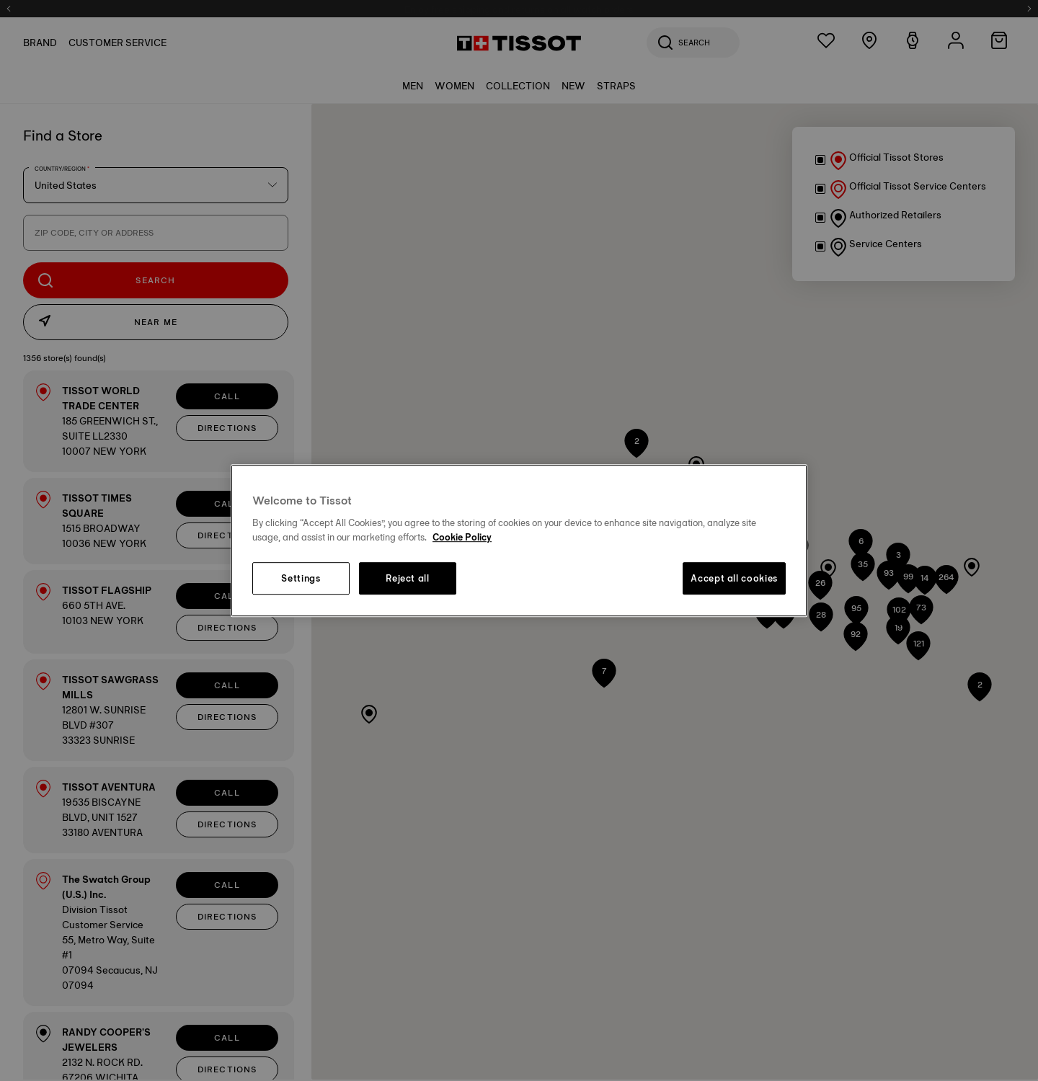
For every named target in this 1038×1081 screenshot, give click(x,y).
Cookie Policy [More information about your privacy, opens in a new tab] (462, 537)
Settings (300, 579)
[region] (519, 540)
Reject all (408, 579)
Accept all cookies (734, 579)
